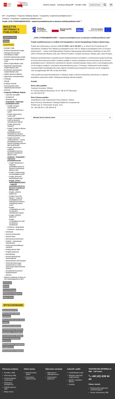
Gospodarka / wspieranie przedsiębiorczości (55, 16)
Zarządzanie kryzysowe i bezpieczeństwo (14, 271)
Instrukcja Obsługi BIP (65, 5)
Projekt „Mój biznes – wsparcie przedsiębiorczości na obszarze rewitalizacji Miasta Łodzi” (14, 151)
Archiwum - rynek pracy (15, 229)
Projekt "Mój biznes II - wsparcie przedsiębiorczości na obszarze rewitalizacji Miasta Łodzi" (16, 166)
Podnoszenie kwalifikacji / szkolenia (15, 246)
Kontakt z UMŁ (80, 5)
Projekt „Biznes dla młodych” (13, 125)
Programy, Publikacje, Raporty (28, 16)
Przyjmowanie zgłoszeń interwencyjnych (99, 389)
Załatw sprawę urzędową (13, 74)
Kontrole (7, 90)
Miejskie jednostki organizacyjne (76, 376)
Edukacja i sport (11, 99)
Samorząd (7, 283)
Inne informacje (9, 290)
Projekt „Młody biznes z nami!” (15, 111)
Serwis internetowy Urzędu (15, 50)
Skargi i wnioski (11, 83)
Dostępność (10, 97)
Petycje (6, 81)
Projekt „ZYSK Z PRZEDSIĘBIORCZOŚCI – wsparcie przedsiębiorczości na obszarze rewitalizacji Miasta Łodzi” (41, 21)
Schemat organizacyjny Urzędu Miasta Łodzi (13, 71)
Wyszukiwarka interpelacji (13, 351)
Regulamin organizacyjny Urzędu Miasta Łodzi (13, 67)
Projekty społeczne (12, 252)
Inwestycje (9, 232)
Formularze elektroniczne (31, 378)
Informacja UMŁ (10, 375)
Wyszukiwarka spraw (31, 373)
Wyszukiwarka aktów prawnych (11, 315)
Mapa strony (8, 297)
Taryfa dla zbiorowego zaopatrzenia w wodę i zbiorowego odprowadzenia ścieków (15, 265)
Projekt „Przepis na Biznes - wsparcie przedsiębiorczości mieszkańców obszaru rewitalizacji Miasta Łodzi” (16, 132)
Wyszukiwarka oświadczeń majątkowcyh (13, 345)
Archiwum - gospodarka (15, 227)
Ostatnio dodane (49, 5)
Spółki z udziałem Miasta (75, 381)
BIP (3, 16)
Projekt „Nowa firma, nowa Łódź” (14, 115)
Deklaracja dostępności (12, 294)
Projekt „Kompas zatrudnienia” (13, 107)
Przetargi (7, 79)
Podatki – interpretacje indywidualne (14, 242)
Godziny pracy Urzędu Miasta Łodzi (14, 60)
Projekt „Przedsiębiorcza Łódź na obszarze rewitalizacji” (17, 222)
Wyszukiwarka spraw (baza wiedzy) (13, 321)
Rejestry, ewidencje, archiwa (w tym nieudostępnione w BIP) (15, 278)
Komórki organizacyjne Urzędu (14, 57)
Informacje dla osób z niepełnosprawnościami (12, 87)
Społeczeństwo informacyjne (16, 261)
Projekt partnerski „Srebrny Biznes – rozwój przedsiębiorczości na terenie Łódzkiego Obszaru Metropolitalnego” (16, 141)
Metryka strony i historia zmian (72, 117)
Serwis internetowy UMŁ (99, 392)
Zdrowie (8, 275)
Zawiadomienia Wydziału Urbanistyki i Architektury (13, 331)
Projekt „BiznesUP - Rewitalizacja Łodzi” (16, 177)
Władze (6, 41)
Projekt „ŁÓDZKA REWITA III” (15, 193)
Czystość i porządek (13, 95)
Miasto (6, 286)
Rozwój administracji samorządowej (13, 257)
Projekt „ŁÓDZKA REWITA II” (15, 216)
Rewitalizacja (10, 254)
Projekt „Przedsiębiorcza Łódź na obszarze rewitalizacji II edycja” (17, 210)
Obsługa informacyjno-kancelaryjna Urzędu (12, 54)
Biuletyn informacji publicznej (11, 29)
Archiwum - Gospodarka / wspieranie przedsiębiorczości (21, 18)
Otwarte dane (10, 236)
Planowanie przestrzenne (14, 239)
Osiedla (71, 384)
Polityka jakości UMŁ (13, 249)
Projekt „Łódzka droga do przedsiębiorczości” (17, 173)
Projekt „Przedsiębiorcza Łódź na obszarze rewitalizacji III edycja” (15, 120)
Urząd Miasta (11, 16)
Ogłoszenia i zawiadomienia (14, 76)
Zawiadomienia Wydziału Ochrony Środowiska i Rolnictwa (13, 338)
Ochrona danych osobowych (10, 379)
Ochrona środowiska (13, 234)
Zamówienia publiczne (12, 326)
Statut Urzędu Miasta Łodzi (13, 63)
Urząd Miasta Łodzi (76, 373)
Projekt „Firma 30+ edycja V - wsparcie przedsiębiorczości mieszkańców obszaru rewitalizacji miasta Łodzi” (17, 200)
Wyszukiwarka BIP (10, 310)
